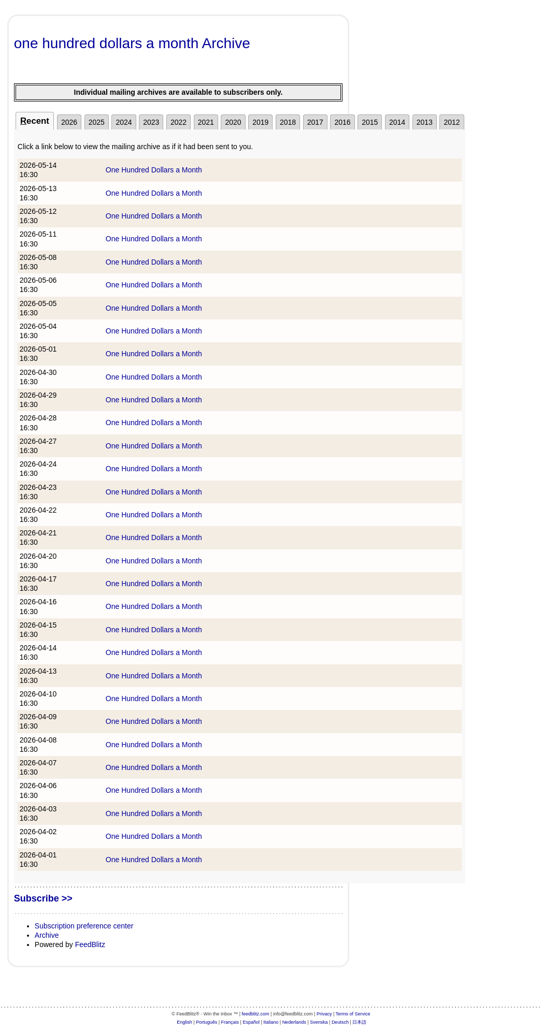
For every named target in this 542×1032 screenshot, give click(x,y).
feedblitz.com (255, 1013)
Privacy (324, 1013)
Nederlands (294, 1022)
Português (206, 1022)
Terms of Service (353, 1013)
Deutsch (340, 1022)
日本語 (359, 1022)
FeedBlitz (90, 944)
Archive (47, 935)
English (184, 1022)
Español (251, 1022)
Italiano (270, 1022)
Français (230, 1022)
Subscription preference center (84, 926)
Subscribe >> (43, 898)
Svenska (319, 1022)
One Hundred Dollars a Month (154, 170)
